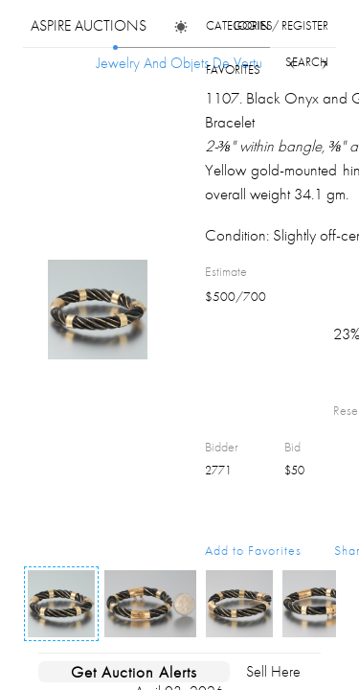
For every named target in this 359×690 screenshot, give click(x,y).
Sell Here (273, 671)
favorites (233, 69)
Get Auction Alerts (134, 671)
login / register (281, 25)
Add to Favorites (253, 550)
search (306, 62)
